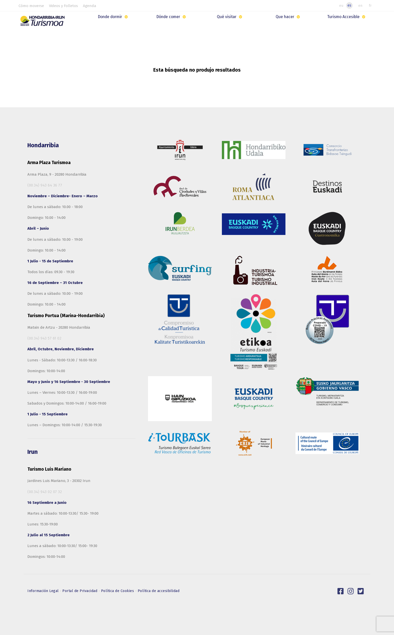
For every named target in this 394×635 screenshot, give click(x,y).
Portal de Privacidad (80, 591)
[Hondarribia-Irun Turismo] (44, 22)
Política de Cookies (118, 591)
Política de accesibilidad (159, 591)
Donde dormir (111, 17)
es (349, 5)
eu (341, 6)
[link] (340, 591)
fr (370, 6)
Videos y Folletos (63, 6)
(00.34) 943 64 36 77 (44, 185)
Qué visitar (227, 17)
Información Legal (43, 591)
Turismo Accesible (343, 17)
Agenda (89, 6)
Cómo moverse (31, 6)
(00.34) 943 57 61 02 (44, 338)
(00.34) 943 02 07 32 (44, 492)
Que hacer (285, 17)
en (360, 6)
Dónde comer (169, 17)
